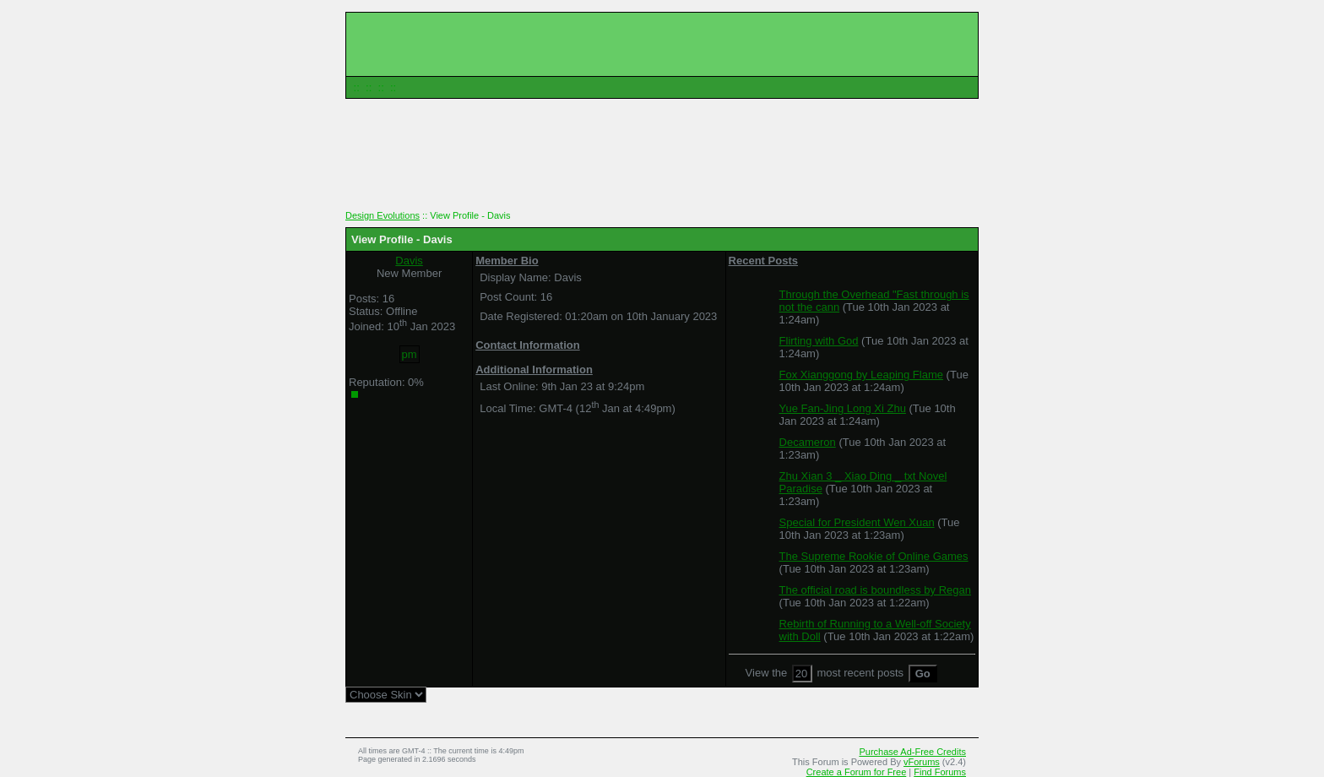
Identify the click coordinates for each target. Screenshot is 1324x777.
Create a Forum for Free (856, 772)
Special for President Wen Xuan (857, 522)
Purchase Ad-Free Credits (912, 752)
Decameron (807, 442)
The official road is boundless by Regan (875, 590)
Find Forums (940, 772)
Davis (409, 260)
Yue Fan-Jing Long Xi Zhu (842, 408)
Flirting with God (819, 340)
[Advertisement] (662, 160)
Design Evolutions (382, 215)
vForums (921, 762)
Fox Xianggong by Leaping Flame (861, 374)
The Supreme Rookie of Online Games (874, 556)
